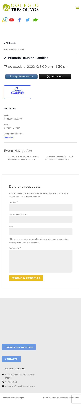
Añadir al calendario (17, 92)
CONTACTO (11, 359)
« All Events (10, 43)
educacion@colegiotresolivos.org (20, 386)
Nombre (13, 202)
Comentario (15, 248)
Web (11, 227)
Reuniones (8, 137)
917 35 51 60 (11, 382)
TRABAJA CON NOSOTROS (19, 347)
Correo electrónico (18, 214)
